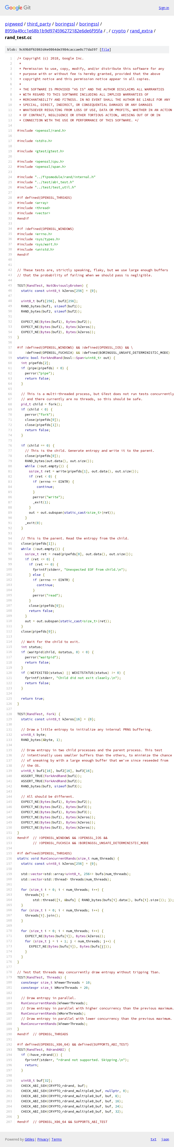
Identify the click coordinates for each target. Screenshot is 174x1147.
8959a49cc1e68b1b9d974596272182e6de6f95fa (53, 31)
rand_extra (141, 31)
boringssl (65, 24)
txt (153, 1139)
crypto (119, 31)
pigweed (14, 24)
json (165, 1139)
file (105, 49)
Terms (56, 1139)
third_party (39, 24)
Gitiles (29, 1139)
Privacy (43, 1139)
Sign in (164, 7)
